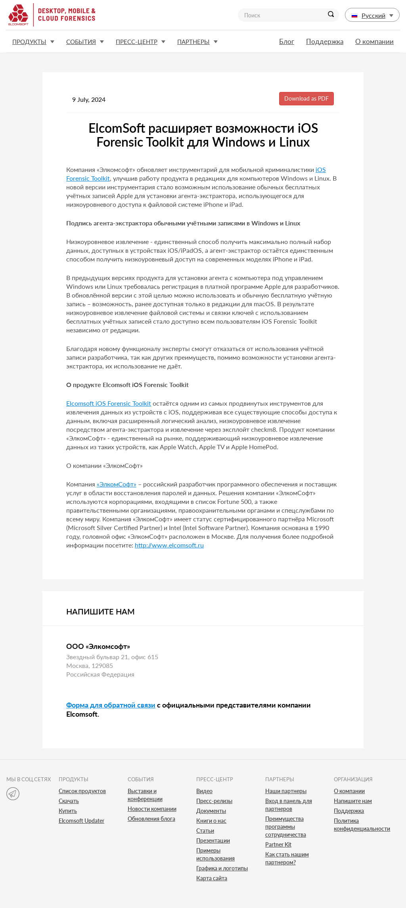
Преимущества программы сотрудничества (285, 826)
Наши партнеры (285, 791)
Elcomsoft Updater (81, 820)
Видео (204, 791)
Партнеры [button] (197, 41)
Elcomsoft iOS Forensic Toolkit (108, 403)
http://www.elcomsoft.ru (169, 545)
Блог (286, 41)
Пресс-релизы (214, 800)
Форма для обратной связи (110, 704)
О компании (374, 41)
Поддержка (324, 41)
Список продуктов (82, 791)
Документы (211, 810)
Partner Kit (278, 844)
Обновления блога (151, 818)
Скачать (69, 800)
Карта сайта (211, 878)
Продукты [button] (33, 41)
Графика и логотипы (222, 868)
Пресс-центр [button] (140, 41)
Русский (372, 15)
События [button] (85, 41)
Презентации (213, 840)
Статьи (205, 830)
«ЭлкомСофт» (116, 484)
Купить (68, 810)
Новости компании (152, 808)
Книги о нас (211, 820)
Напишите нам (353, 800)
